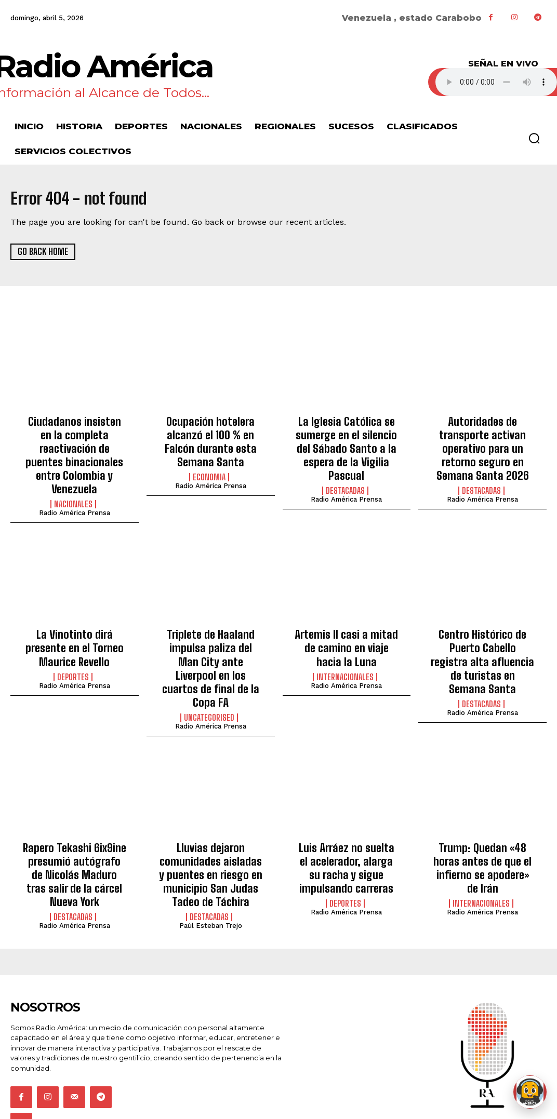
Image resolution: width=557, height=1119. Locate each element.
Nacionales (73, 480)
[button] (534, 138)
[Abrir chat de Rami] (530, 1092)
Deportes (73, 646)
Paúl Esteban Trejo (210, 865)
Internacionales (345, 646)
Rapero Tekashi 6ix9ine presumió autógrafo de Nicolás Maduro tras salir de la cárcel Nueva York (74, 814)
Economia (209, 469)
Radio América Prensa (74, 489)
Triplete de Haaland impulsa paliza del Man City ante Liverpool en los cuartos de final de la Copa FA (210, 632)
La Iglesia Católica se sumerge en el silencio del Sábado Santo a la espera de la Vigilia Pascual (346, 438)
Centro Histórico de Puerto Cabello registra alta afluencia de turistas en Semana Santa (483, 626)
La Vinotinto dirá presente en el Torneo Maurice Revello (74, 621)
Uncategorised (209, 669)
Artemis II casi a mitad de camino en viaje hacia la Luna (346, 621)
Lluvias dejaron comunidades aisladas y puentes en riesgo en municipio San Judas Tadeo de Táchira (210, 820)
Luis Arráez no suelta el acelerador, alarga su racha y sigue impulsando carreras (346, 814)
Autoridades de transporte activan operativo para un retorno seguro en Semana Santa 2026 (483, 438)
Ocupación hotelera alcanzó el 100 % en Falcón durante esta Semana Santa (210, 438)
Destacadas (345, 469)
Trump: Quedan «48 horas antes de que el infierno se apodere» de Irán (482, 809)
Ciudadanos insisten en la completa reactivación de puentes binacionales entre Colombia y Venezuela (74, 443)
